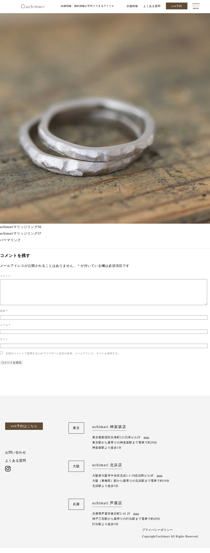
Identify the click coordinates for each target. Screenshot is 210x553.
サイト (4, 344)
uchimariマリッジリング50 (20, 227)
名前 (4, 315)
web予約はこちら (24, 431)
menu (196, 8)
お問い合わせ (15, 457)
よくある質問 (152, 5)
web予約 (176, 6)
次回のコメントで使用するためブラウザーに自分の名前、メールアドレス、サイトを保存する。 (63, 358)
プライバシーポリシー (157, 534)
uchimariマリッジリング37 (20, 233)
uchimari (32, 6)
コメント (5, 275)
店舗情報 (132, 5)
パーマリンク (10, 240)
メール (5, 330)
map (146, 442)
